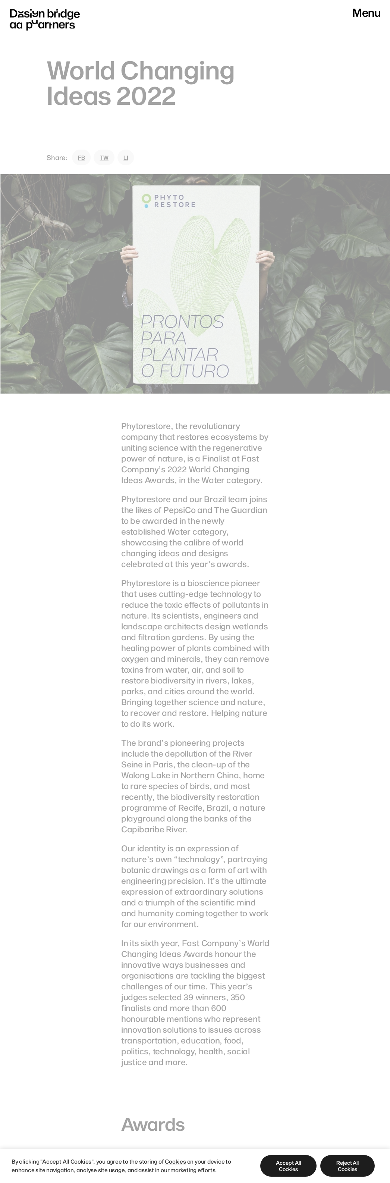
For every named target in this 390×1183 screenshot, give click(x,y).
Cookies (175, 1161)
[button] (288, 1166)
